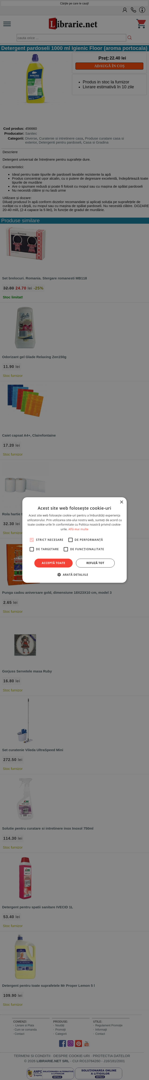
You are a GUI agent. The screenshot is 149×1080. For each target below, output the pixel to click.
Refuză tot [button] (95, 563)
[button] (74, 574)
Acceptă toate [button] (53, 563)
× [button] (121, 502)
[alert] (74, 540)
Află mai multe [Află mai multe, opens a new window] (78, 529)
